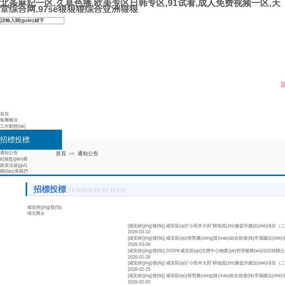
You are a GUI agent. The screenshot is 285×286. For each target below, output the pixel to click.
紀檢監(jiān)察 (14, 159)
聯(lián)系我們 (14, 171)
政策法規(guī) (13, 165)
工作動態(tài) (13, 126)
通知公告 (9, 152)
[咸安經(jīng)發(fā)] (146, 225)
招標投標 (15, 140)
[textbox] (32, 20)
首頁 (4, 114)
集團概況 (9, 120)
